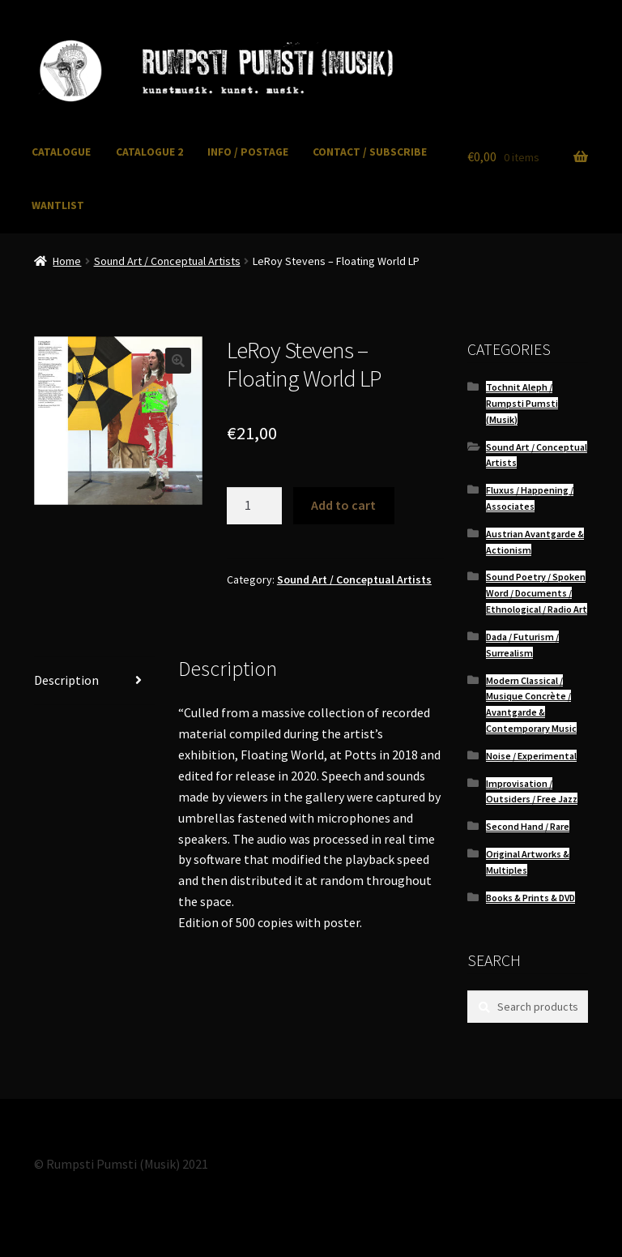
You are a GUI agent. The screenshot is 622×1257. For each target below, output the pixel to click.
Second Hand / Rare (527, 826)
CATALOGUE (61, 152)
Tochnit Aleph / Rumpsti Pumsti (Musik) (522, 403)
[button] (178, 361)
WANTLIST (58, 205)
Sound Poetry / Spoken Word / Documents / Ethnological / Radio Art (536, 593)
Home (67, 261)
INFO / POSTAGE (247, 152)
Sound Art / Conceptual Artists (167, 261)
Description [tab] (66, 680)
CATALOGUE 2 (149, 152)
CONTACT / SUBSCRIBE (370, 152)
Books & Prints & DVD (530, 897)
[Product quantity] (254, 505)
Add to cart (343, 505)
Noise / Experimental (531, 756)
